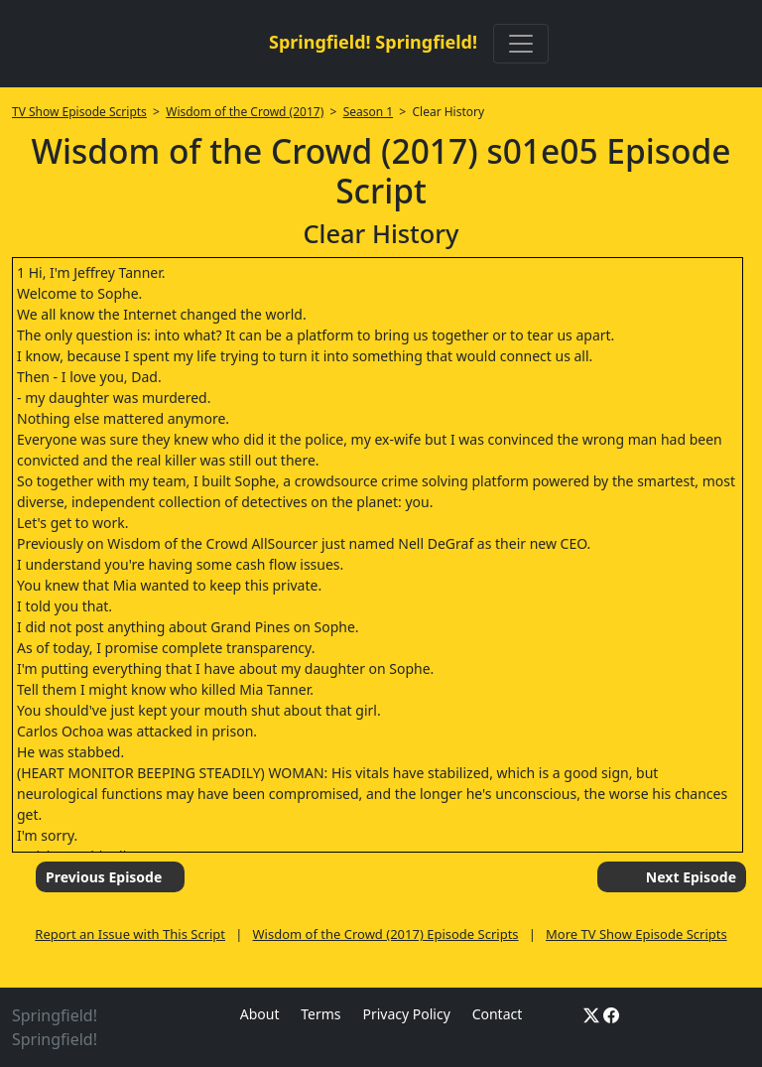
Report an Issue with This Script (130, 934)
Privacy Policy (405, 1013)
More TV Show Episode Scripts (636, 934)
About (260, 1013)
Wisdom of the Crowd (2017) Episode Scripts (386, 934)
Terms (320, 1013)
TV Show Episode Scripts (79, 111)
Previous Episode (104, 876)
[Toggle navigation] (521, 44)
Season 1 (368, 111)
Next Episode (691, 876)
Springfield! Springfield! (373, 42)
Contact (497, 1013)
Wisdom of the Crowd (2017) (244, 111)
